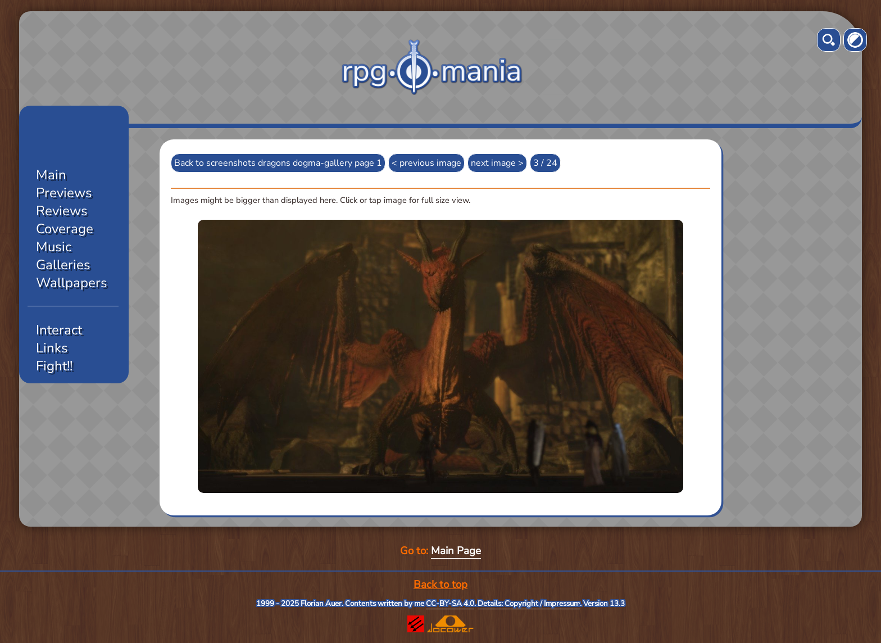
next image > (497, 163)
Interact (59, 330)
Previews (64, 193)
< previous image (426, 163)
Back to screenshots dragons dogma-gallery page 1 (278, 163)
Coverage (64, 229)
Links (52, 348)
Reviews (62, 211)
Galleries (63, 265)
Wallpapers (71, 283)
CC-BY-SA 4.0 (450, 604)
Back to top (440, 584)
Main (51, 175)
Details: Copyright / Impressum (529, 604)
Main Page (456, 551)
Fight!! (54, 366)
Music (53, 247)
